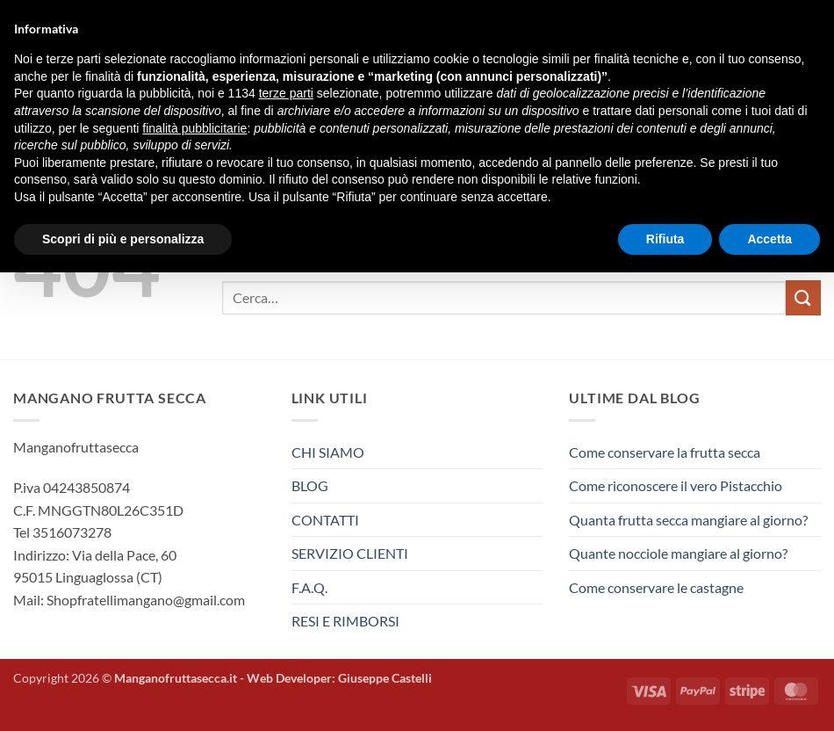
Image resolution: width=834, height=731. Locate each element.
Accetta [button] (769, 239)
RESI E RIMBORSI (345, 620)
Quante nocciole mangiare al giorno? (678, 553)
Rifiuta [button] (665, 239)
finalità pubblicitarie (194, 128)
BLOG (309, 485)
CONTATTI (325, 519)
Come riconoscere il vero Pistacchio (675, 485)
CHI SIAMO (327, 452)
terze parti (286, 93)
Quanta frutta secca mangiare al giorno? (688, 519)
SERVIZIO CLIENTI (349, 553)
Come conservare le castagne (656, 587)
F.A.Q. (309, 587)
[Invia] (803, 297)
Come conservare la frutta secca (664, 452)
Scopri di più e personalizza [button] (123, 239)
